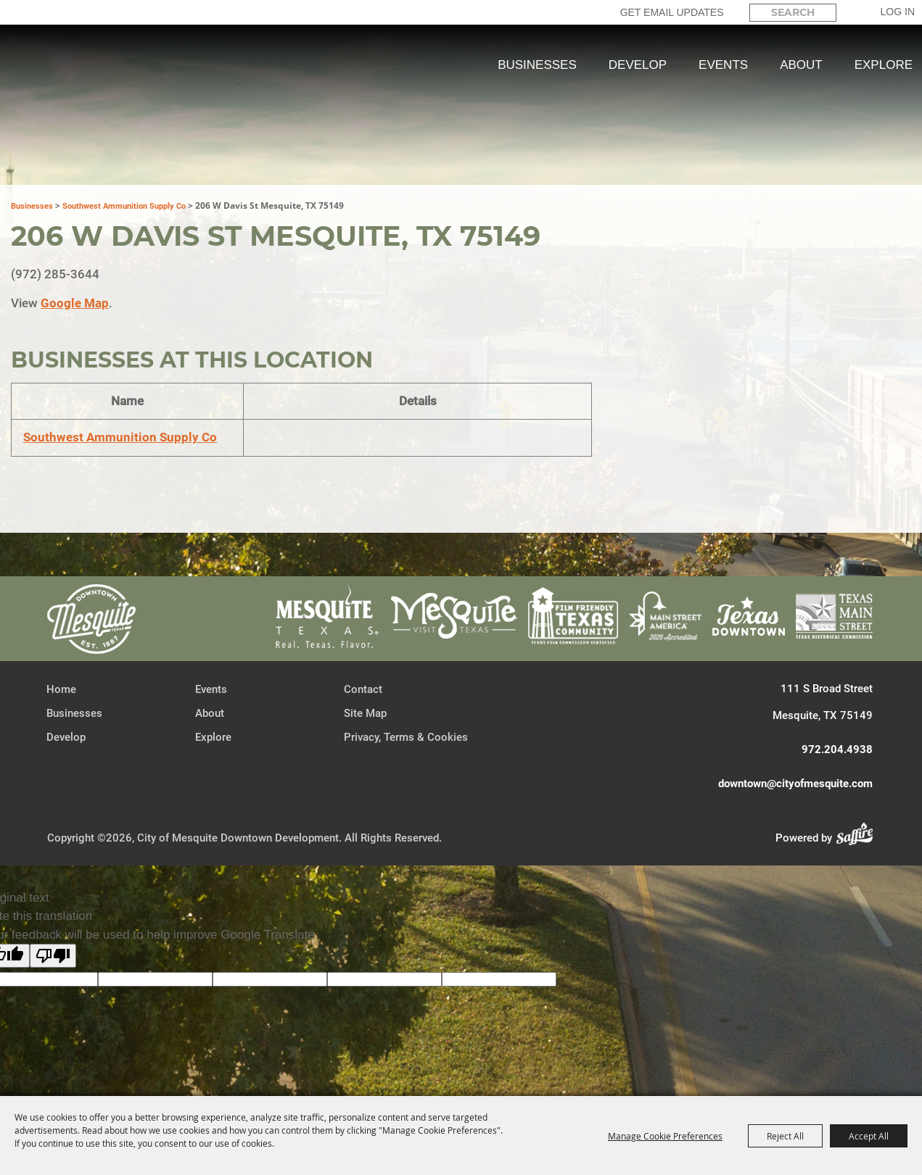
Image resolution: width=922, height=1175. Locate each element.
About (801, 65)
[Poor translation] (53, 954)
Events (723, 65)
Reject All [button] (785, 1136)
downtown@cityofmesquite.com (795, 782)
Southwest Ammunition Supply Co (124, 204)
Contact (363, 687)
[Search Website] (792, 13)
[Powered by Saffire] (859, 836)
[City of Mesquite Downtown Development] (88, 117)
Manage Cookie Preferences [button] (665, 1136)
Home (61, 687)
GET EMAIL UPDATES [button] (672, 12)
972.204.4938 (837, 748)
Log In (898, 11)
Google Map (75, 301)
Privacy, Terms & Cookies (406, 735)
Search (849, 12)
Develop (638, 65)
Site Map (365, 711)
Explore (884, 65)
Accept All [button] (869, 1136)
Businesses (537, 65)
